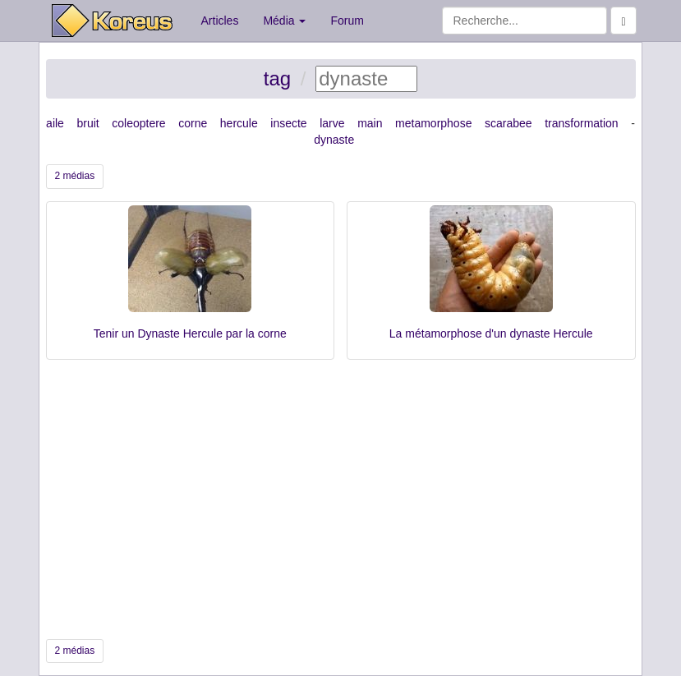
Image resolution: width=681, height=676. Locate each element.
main (369, 123)
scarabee (508, 123)
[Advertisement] (341, 499)
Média (284, 20)
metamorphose (433, 123)
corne (192, 123)
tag (277, 78)
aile (55, 123)
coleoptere (138, 123)
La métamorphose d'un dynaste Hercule (491, 333)
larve (332, 123)
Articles (220, 20)
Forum (346, 20)
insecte (288, 123)
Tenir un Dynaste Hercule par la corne (190, 333)
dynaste (334, 139)
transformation (581, 123)
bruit (87, 123)
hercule (239, 123)
